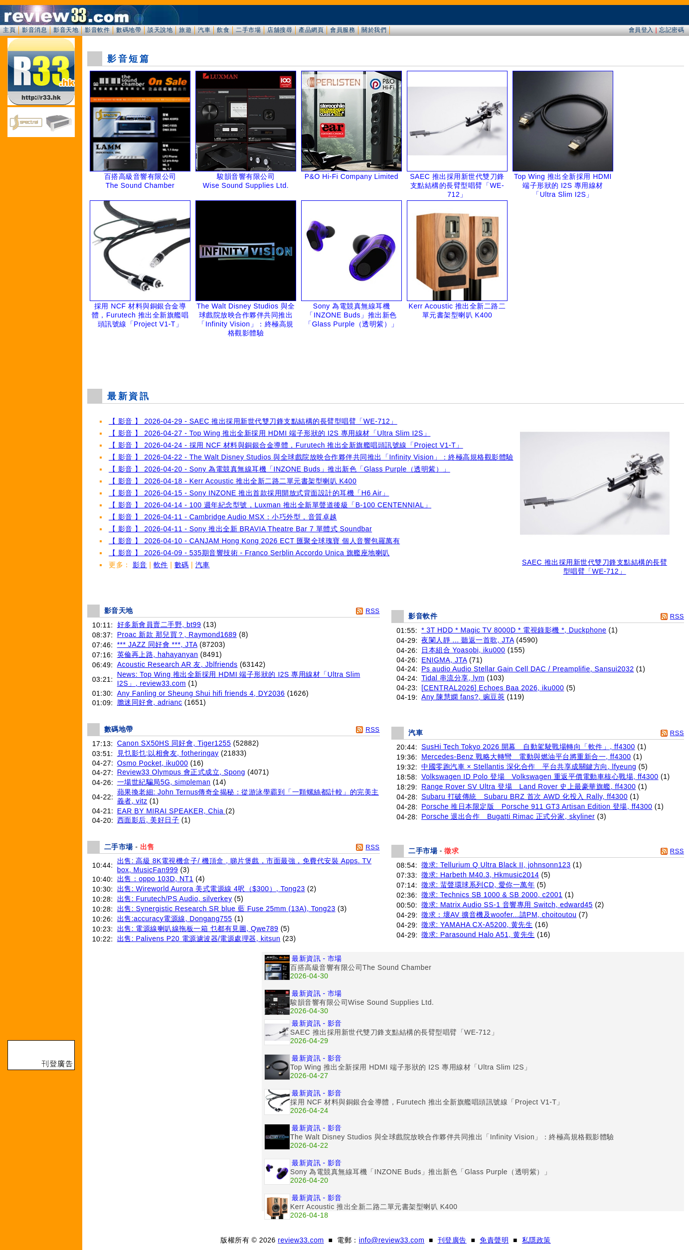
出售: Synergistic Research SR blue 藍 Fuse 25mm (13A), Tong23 (226, 909)
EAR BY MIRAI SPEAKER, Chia (171, 811)
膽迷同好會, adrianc (149, 702)
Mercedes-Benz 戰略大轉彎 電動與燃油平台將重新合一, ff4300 (526, 757)
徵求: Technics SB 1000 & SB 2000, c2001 (491, 895)
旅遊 (185, 29)
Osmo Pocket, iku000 (152, 763)
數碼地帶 (128, 29)
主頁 (9, 29)
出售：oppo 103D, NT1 (155, 879)
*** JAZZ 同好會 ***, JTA (157, 644)
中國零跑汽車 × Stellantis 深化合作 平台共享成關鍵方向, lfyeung (528, 767)
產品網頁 (311, 29)
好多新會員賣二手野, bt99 (159, 624)
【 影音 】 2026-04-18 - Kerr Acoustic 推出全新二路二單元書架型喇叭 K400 (232, 481)
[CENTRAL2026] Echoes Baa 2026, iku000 (492, 688)
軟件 (161, 565)
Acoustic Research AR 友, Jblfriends (177, 664)
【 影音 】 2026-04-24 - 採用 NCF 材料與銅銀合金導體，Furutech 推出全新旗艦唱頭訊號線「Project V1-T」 (286, 445)
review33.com (301, 1240)
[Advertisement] (385, 355)
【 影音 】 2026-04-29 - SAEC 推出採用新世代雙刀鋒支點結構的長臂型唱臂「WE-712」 (253, 421)
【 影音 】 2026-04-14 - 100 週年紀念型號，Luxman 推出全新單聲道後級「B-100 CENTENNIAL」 (270, 505)
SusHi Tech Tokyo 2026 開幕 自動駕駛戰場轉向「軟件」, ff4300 (528, 747)
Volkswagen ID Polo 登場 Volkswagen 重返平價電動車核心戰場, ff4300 (539, 777)
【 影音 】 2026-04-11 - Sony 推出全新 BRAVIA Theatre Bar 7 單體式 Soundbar (240, 529)
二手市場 (248, 29)
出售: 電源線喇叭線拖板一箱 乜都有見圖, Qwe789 (198, 929)
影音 (140, 565)
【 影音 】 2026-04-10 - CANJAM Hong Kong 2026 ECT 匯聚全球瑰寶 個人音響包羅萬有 (254, 541)
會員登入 (641, 29)
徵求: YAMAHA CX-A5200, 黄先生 (476, 925)
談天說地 (160, 29)
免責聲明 (494, 1240)
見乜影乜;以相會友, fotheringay (168, 753)
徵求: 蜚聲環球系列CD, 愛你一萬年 (477, 885)
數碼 (181, 565)
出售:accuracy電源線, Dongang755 (174, 919)
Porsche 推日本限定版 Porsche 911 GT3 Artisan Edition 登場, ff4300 (536, 806)
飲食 (223, 29)
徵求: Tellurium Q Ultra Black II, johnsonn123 (495, 865)
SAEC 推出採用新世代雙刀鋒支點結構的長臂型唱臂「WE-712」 (595, 563)
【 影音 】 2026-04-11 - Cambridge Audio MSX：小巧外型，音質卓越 (223, 517)
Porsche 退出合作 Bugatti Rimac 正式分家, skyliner (508, 816)
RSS (372, 611)
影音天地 (65, 29)
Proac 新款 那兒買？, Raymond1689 (177, 634)
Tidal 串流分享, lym (453, 678)
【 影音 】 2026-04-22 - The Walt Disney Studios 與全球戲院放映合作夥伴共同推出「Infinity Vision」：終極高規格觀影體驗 (311, 457)
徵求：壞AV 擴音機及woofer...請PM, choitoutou (498, 915)
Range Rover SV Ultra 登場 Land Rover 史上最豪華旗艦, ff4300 (528, 786)
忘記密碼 (671, 29)
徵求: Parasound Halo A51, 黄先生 (478, 934)
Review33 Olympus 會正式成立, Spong (181, 772)
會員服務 (342, 29)
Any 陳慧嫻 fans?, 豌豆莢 (463, 697)
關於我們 (373, 29)
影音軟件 (97, 29)
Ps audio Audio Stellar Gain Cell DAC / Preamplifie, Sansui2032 (527, 669)
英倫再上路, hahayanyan (157, 654)
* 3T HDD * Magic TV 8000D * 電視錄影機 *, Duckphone (513, 630)
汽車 (204, 29)
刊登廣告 (452, 1240)
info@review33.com (392, 1240)
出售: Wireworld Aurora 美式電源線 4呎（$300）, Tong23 (211, 889)
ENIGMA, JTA (444, 660)
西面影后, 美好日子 (148, 820)
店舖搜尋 (279, 29)
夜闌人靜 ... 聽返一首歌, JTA (467, 640)
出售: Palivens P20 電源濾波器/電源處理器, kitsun (199, 938)
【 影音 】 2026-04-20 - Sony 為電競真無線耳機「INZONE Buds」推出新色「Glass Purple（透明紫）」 (279, 469)
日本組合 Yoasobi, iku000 (463, 650)
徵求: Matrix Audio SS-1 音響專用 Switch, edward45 (507, 905)
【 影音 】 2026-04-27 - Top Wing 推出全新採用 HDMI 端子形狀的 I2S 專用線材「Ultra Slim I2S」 (269, 433)
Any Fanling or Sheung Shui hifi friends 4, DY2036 (201, 693)
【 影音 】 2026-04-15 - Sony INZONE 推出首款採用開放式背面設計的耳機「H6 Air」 (249, 493)
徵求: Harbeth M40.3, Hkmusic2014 (480, 875)
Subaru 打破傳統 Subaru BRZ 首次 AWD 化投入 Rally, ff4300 (524, 796)
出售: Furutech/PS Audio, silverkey (174, 899)
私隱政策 (536, 1240)
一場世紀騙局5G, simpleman (164, 782)
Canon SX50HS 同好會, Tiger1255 (174, 743)
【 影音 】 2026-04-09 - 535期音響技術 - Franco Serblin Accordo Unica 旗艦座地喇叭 (249, 553)
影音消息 (34, 29)
